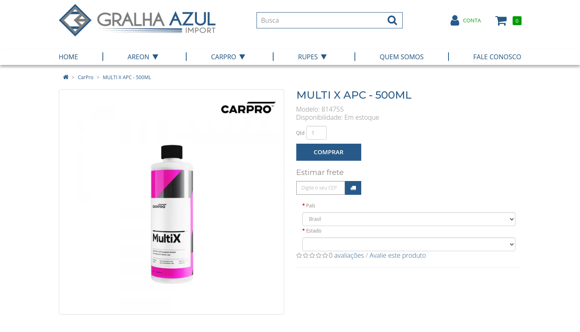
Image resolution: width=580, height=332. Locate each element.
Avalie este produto (398, 255)
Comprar (328, 152)
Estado (313, 230)
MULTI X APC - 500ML (127, 77)
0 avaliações (346, 255)
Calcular (353, 188)
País (310, 205)
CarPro (85, 77)
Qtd (300, 132)
